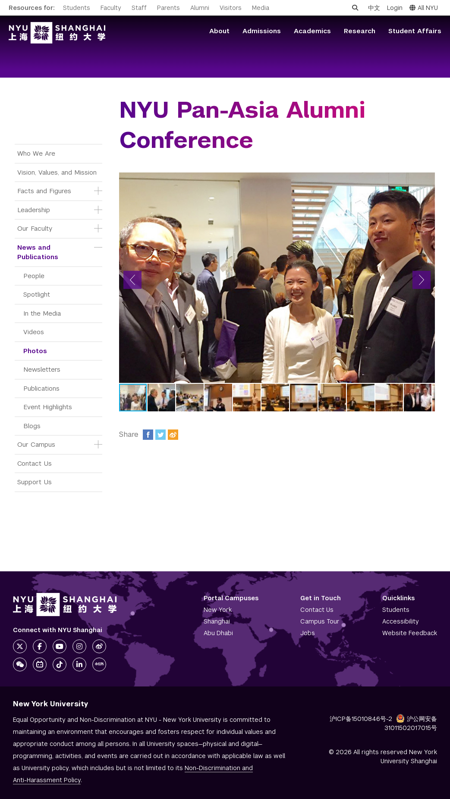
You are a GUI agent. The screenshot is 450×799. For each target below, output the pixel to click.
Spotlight (36, 294)
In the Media (42, 313)
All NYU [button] (423, 8)
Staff (139, 8)
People (33, 276)
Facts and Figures (44, 191)
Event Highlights (47, 407)
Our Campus (36, 444)
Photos (35, 351)
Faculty (111, 8)
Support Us (34, 482)
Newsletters (41, 369)
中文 (374, 8)
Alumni (199, 8)
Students (76, 8)
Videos (33, 332)
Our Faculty (34, 228)
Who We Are (36, 153)
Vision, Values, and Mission (57, 172)
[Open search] (355, 8)
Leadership (33, 210)
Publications (41, 388)
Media (260, 8)
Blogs (32, 426)
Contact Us (34, 463)
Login (395, 8)
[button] (132, 280)
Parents (168, 8)
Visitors (231, 8)
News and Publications (37, 252)
